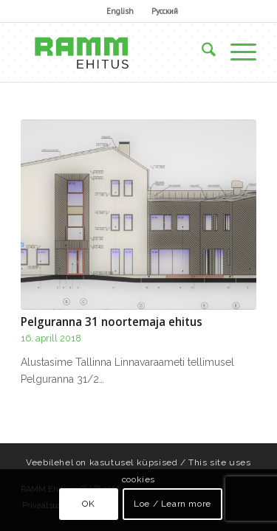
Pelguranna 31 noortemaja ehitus (111, 322)
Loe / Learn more (172, 504)
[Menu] (236, 52)
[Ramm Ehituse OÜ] (115, 52)
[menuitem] (120, 11)
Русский (164, 11)
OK (88, 504)
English (120, 11)
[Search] (201, 52)
